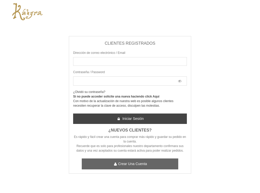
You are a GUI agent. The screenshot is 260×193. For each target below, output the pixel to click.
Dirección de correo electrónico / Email (99, 53)
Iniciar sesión (130, 119)
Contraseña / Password (89, 72)
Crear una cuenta (130, 164)
